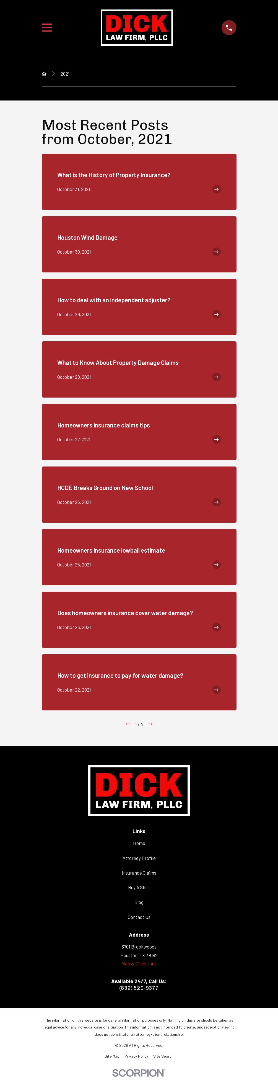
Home (139, 843)
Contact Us (139, 917)
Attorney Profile (139, 858)
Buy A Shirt (139, 887)
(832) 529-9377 (139, 988)
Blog (139, 902)
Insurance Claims (139, 872)
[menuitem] (112, 1056)
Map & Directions (139, 963)
